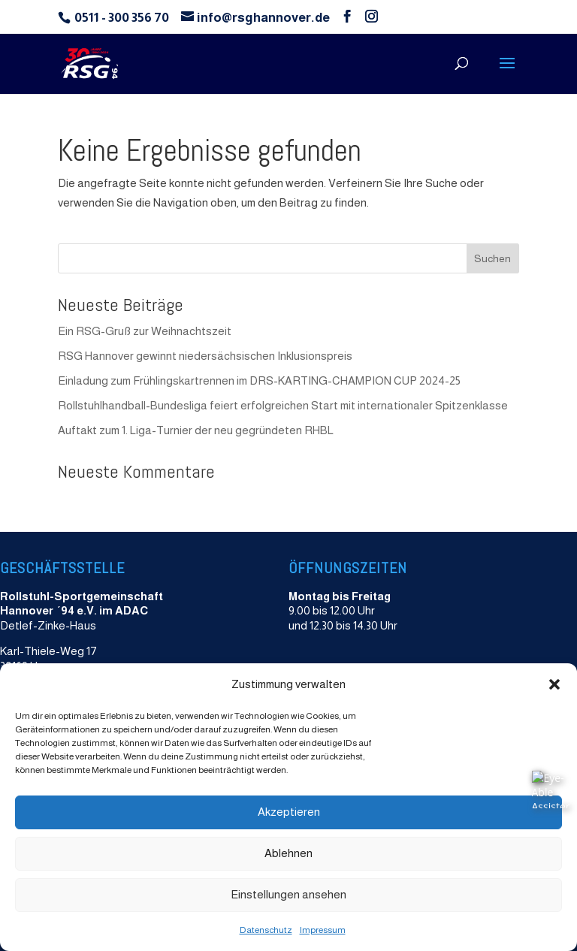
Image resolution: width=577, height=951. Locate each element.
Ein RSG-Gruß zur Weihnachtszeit (144, 331)
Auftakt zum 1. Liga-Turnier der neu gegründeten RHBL (196, 430)
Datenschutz (266, 930)
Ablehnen (288, 853)
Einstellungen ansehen (288, 894)
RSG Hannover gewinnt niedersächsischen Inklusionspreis (205, 355)
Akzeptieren (289, 811)
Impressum (323, 930)
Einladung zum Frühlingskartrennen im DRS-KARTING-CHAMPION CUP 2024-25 (259, 380)
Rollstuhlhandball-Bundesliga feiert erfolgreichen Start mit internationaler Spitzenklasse (283, 405)
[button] (554, 684)
